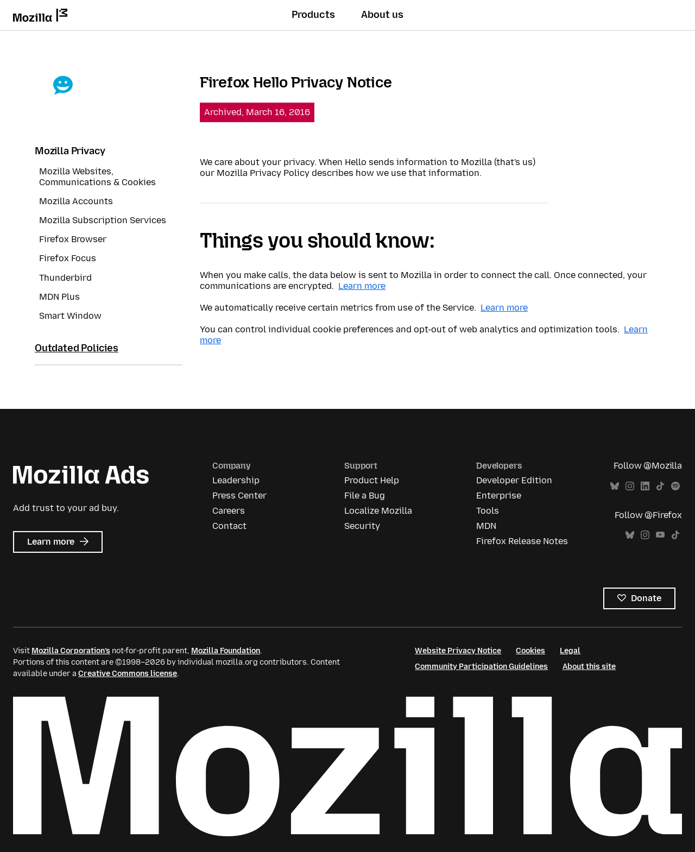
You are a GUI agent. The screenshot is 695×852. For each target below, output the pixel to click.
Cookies (530, 650)
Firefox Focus (67, 258)
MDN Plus (59, 297)
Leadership (236, 480)
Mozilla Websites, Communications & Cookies (97, 176)
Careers (228, 511)
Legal (570, 650)
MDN (486, 526)
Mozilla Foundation (225, 650)
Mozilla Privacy (70, 151)
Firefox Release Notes (522, 541)
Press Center (239, 495)
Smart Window (70, 316)
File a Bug (364, 495)
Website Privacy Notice (458, 650)
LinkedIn (645, 486)
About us (382, 15)
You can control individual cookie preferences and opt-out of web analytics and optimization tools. (411, 329)
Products (313, 15)
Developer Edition (514, 480)
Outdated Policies (76, 348)
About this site (589, 666)
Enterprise (498, 495)
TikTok (660, 486)
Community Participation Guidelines (481, 666)
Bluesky (614, 486)
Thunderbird (65, 278)
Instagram (629, 486)
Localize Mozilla (378, 511)
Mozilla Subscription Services (102, 220)
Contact (229, 526)
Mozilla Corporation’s (70, 650)
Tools (487, 511)
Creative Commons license (127, 673)
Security (362, 526)
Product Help (371, 480)
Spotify (675, 486)
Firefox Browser (72, 239)
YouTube (660, 535)
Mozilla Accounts (76, 201)
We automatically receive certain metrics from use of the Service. (339, 307)
